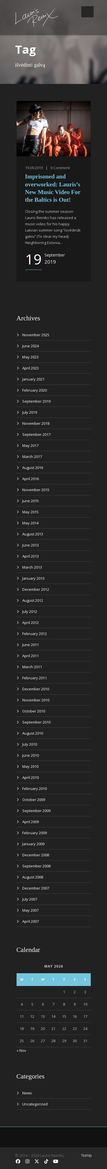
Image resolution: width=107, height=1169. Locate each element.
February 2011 (34, 677)
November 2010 (35, 700)
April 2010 (30, 777)
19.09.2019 (34, 167)
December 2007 (35, 888)
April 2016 (30, 478)
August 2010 (32, 733)
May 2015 (30, 511)
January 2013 (33, 578)
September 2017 (36, 434)
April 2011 (30, 655)
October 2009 (33, 799)
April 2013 (30, 556)
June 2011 (30, 644)
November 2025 (35, 334)
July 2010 (29, 744)
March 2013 (32, 567)
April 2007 (30, 921)
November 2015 (35, 489)
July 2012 (29, 611)
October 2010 (33, 711)
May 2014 (30, 522)
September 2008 (36, 866)
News (27, 1093)
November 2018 (35, 423)
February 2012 (34, 633)
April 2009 (30, 821)
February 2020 (34, 390)
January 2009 (33, 843)
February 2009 (34, 832)
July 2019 (29, 412)
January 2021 (33, 379)
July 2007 (29, 899)
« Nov (21, 1050)
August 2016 (32, 467)
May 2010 (30, 766)
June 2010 (30, 755)
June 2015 (30, 500)
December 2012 (35, 589)
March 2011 (32, 666)
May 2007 (30, 910)
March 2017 (32, 456)
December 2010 (35, 688)
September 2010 (36, 722)
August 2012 (32, 600)
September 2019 (36, 401)
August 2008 (32, 877)
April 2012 (30, 622)
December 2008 (35, 854)
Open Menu (87, 11)
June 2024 (30, 345)
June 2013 (30, 545)
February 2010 (34, 788)
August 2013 (32, 534)
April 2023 (30, 368)
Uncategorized (35, 1104)
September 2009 (36, 810)
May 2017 (30, 445)
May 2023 (30, 356)
